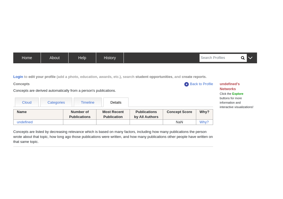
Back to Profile (198, 84)
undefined (25, 122)
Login (18, 77)
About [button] (54, 58)
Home (27, 58)
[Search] (220, 58)
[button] (250, 58)
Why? (204, 122)
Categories (56, 102)
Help (82, 58)
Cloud (27, 102)
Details (116, 102)
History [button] (110, 58)
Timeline (88, 102)
